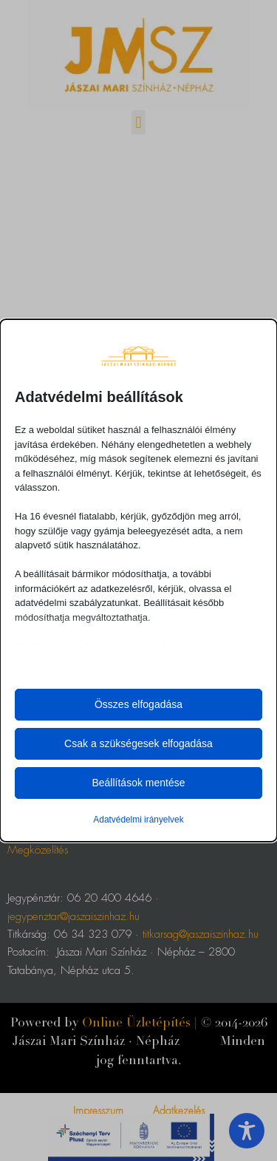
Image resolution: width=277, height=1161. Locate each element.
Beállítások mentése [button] (138, 783)
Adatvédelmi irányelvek (138, 819)
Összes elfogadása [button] (138, 704)
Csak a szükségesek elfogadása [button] (138, 743)
